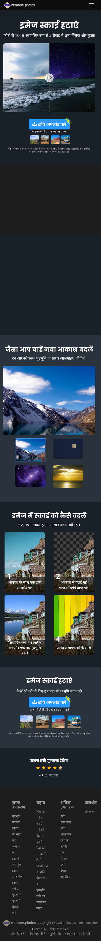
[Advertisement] (50, 199)
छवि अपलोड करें (49, 124)
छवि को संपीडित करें (65, 846)
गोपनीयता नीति (36, 934)
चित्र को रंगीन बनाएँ (40, 818)
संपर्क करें (90, 812)
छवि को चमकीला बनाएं (41, 902)
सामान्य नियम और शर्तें (77, 934)
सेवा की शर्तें (17, 934)
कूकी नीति (55, 934)
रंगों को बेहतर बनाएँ (40, 836)
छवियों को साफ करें (16, 834)
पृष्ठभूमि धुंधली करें (16, 907)
